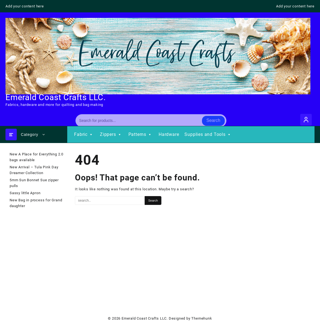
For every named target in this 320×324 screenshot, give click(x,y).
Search (213, 119)
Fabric (84, 134)
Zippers (111, 134)
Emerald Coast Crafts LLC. (55, 97)
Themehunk (201, 318)
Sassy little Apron (25, 193)
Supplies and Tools (208, 134)
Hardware (169, 134)
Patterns (140, 134)
